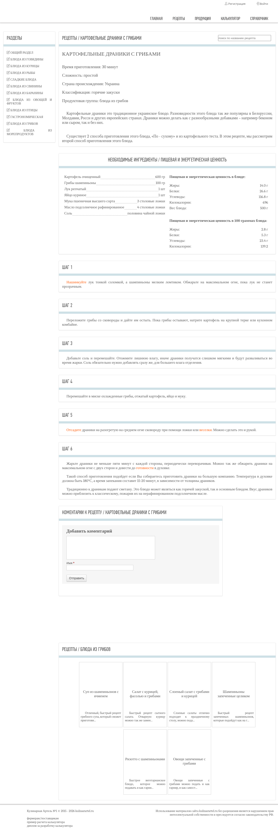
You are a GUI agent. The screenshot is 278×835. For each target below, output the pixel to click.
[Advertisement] (29, 214)
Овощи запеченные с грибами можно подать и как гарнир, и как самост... (189, 784)
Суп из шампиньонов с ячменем (101, 694)
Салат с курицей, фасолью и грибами (145, 694)
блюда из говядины (25, 59)
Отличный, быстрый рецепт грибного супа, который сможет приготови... (101, 716)
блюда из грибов (22, 124)
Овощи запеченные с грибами (189, 761)
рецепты (179, 18)
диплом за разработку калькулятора (50, 826)
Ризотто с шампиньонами (145, 759)
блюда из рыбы (21, 73)
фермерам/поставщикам (43, 818)
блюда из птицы (22, 110)
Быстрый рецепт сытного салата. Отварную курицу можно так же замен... (145, 716)
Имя (99, 565)
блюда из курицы (23, 66)
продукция (203, 18)
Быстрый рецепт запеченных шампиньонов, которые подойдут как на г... (233, 716)
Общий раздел (20, 53)
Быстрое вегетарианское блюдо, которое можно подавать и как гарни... (145, 784)
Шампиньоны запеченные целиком (234, 694)
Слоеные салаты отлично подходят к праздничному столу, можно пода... (189, 716)
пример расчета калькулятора (46, 822)
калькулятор (230, 18)
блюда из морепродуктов (29, 132)
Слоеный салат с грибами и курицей (189, 694)
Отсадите (73, 430)
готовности (145, 468)
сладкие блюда (21, 79)
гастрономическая (25, 117)
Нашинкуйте (76, 282)
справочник (259, 18)
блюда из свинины (24, 86)
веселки (205, 430)
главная (156, 18)
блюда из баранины (25, 93)
